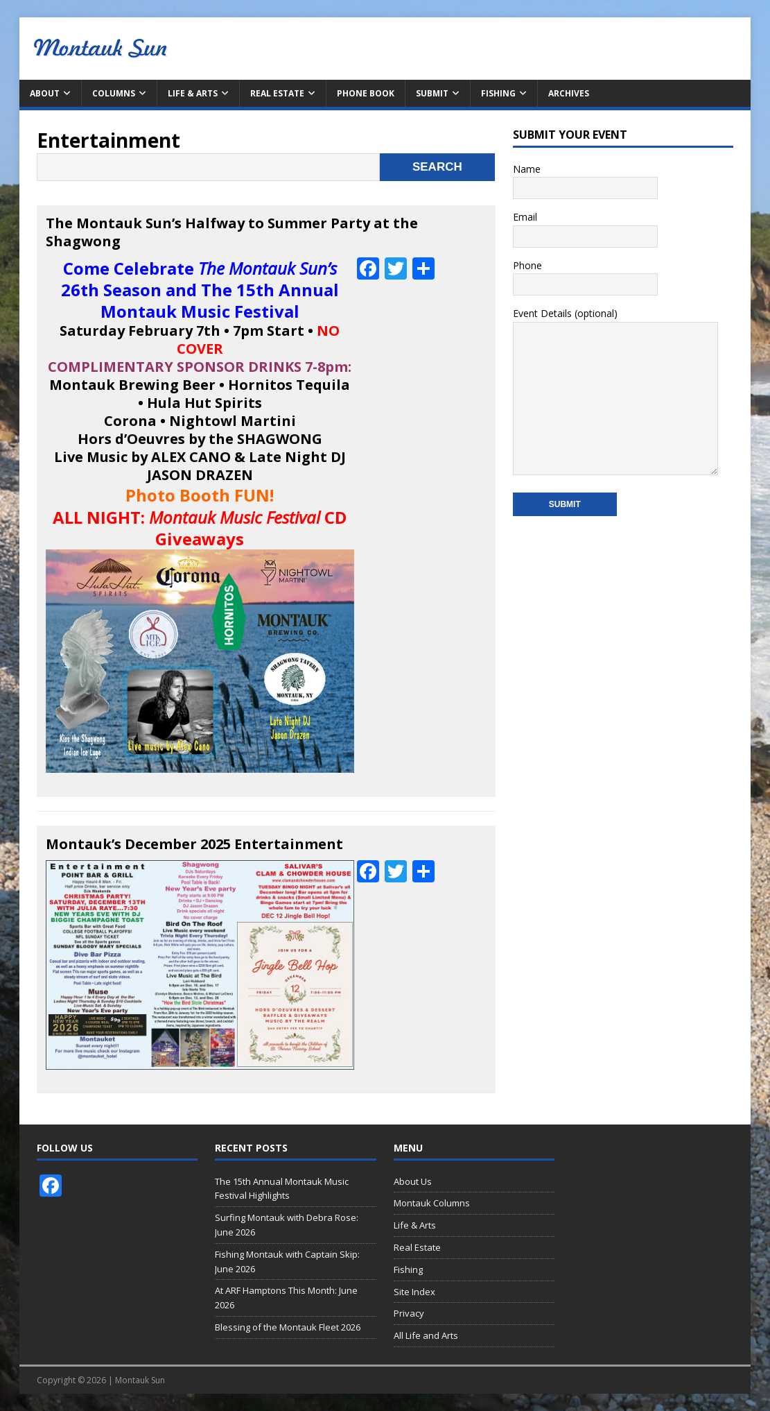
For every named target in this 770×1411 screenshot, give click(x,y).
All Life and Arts (426, 1335)
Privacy (409, 1313)
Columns (113, 93)
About (45, 93)
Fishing (498, 93)
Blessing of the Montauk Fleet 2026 (287, 1327)
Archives (568, 93)
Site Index (414, 1291)
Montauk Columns (432, 1203)
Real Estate (277, 93)
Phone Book (365, 93)
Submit (432, 93)
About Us (413, 1181)
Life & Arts (193, 93)
